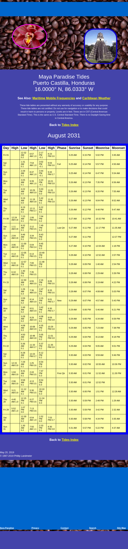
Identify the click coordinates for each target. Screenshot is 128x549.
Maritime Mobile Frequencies (53, 98)
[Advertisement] (64, 8)
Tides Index (70, 125)
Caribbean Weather (96, 98)
